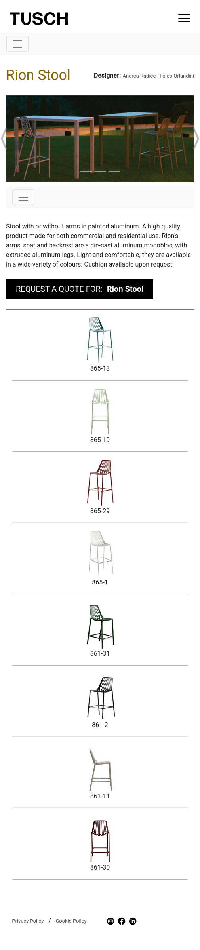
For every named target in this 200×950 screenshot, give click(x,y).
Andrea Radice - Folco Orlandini (158, 76)
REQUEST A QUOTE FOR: (79, 289)
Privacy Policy (28, 921)
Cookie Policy (71, 921)
